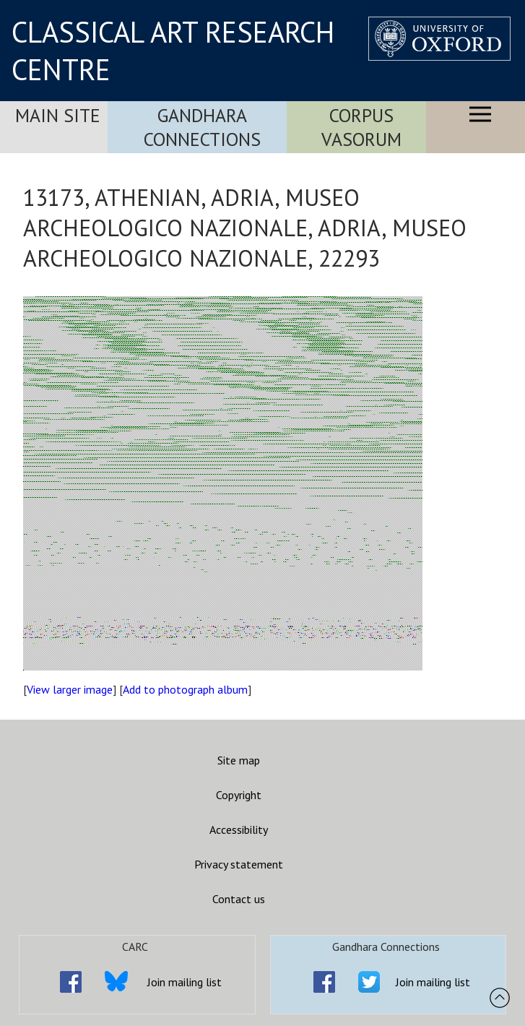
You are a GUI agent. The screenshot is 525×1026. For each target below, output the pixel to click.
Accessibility (238, 829)
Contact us (238, 899)
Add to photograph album (185, 689)
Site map (238, 760)
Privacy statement (238, 864)
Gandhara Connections (202, 127)
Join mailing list (184, 982)
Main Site (57, 115)
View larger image (70, 689)
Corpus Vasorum (361, 127)
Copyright (238, 795)
